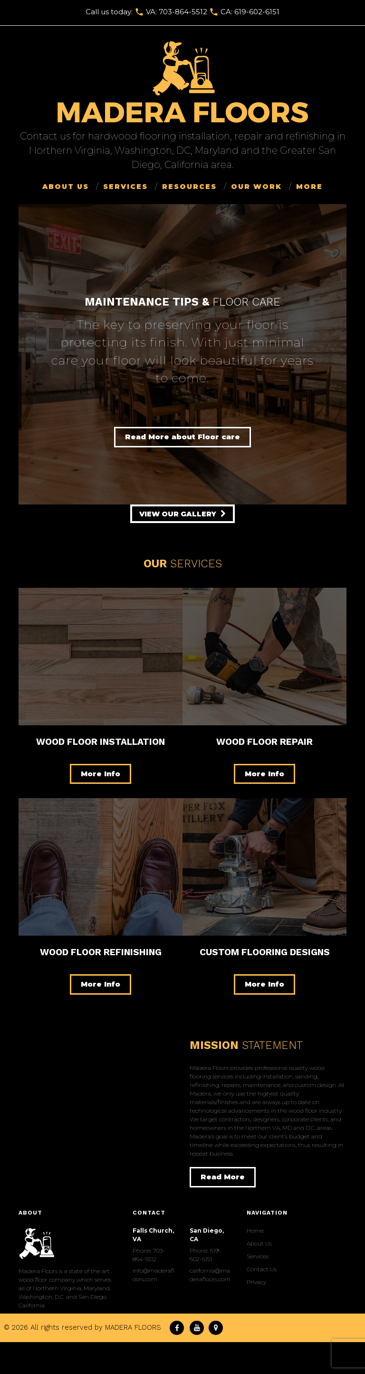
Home (255, 1230)
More (309, 186)
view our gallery (178, 514)
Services (125, 186)
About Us (65, 186)
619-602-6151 (256, 11)
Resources (189, 186)
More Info (100, 773)
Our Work (256, 186)
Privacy (256, 1281)
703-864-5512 (183, 11)
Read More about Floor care (182, 436)
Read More (223, 1176)
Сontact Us (262, 1269)
